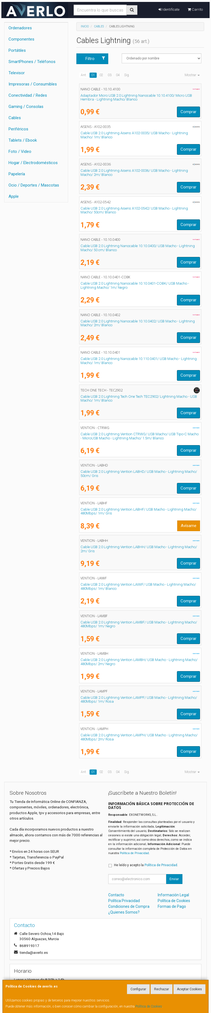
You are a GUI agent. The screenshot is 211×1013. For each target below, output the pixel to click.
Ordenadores (20, 27)
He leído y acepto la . (146, 865)
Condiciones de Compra (128, 906)
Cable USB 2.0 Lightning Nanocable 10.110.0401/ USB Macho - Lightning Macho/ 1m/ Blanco (138, 361)
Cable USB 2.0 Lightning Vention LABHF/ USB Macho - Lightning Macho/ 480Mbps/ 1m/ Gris (138, 511)
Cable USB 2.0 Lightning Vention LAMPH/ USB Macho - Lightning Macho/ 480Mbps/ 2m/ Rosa (139, 737)
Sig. (127, 75)
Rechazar (161, 989)
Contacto (116, 895)
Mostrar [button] (192, 75)
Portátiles (17, 50)
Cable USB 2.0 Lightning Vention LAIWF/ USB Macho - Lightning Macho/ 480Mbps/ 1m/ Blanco (138, 586)
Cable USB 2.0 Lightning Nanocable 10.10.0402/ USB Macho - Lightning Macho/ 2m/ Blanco (137, 323)
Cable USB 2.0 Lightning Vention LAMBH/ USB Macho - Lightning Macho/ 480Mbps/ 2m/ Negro (139, 662)
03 (110, 75)
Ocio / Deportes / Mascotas (34, 185)
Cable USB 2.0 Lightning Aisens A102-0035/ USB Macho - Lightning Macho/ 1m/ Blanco (134, 135)
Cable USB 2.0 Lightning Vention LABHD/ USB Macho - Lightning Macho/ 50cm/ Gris (138, 474)
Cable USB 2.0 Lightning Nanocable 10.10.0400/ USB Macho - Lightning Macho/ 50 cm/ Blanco (137, 248)
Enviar (174, 879)
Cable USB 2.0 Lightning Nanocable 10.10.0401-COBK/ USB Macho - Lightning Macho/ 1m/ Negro (134, 285)
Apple (14, 196)
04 (118, 75)
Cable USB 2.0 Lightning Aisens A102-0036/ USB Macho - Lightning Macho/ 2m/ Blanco (134, 172)
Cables (15, 117)
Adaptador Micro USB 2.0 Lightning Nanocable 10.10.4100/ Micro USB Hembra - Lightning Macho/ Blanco (136, 97)
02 (101, 75)
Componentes (21, 39)
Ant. (84, 75)
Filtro (95, 58)
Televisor (17, 72)
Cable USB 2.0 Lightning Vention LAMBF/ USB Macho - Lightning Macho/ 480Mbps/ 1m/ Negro (138, 624)
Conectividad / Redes (28, 95)
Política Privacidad (124, 900)
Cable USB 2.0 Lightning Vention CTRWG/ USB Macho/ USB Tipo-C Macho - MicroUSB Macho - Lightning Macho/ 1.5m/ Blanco (139, 436)
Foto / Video (20, 151)
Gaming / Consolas (26, 106)
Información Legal (173, 895)
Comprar (188, 111)
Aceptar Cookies (189, 989)
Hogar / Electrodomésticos (33, 162)
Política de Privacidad (134, 853)
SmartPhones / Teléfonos (32, 61)
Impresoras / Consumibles (33, 84)
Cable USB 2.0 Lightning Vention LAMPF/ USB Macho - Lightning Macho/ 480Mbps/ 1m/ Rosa (138, 700)
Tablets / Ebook (23, 140)
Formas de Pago (172, 906)
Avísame (188, 525)
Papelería (17, 173)
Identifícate (169, 9)
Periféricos (18, 129)
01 (93, 75)
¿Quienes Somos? (124, 912)
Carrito (195, 9)
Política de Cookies (148, 1006)
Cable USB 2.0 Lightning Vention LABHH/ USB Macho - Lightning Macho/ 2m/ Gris (138, 549)
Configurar (138, 989)
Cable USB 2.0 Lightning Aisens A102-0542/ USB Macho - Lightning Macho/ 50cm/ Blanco (134, 210)
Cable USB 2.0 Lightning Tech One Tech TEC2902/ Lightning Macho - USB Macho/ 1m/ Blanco (138, 398)
